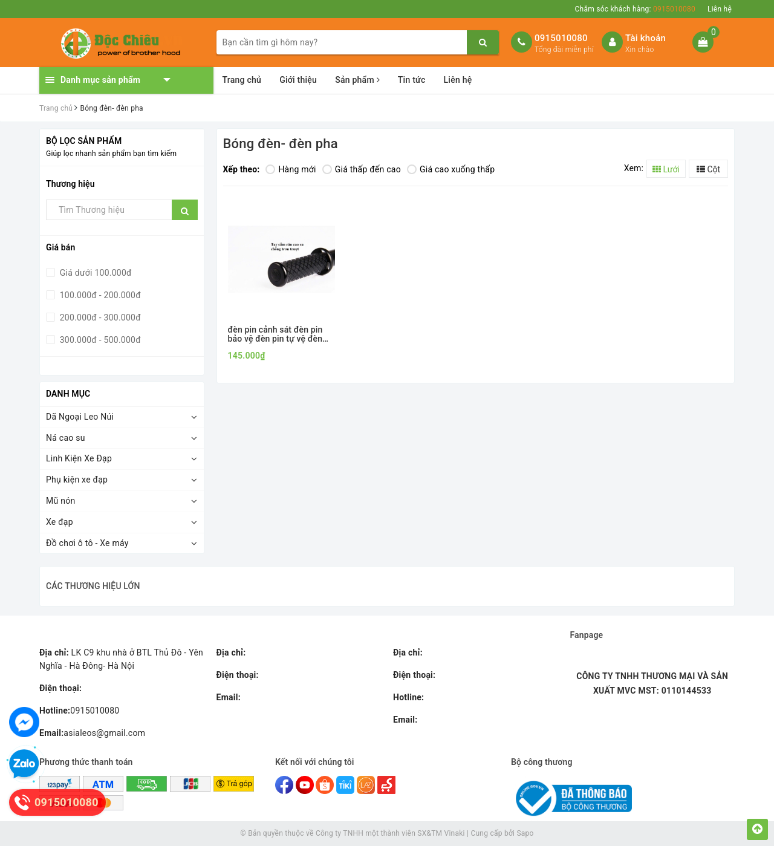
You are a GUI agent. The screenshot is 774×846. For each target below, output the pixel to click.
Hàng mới (290, 169)
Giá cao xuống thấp (451, 169)
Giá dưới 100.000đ (94, 273)
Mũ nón (60, 501)
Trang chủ (242, 80)
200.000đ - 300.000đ (99, 317)
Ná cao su (65, 438)
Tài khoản (645, 38)
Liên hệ (719, 9)
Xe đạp (59, 522)
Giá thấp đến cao (361, 169)
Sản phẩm (357, 80)
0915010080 (561, 38)
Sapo (524, 833)
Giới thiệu (298, 80)
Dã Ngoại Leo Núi (80, 416)
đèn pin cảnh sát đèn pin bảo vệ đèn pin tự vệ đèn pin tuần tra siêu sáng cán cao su (277, 334)
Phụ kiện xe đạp (77, 479)
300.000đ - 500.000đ (99, 340)
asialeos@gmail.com (92, 733)
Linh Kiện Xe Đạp (79, 458)
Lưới (666, 169)
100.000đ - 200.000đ (99, 295)
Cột (708, 169)
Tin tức (412, 80)
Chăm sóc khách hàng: (635, 9)
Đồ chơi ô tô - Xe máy (87, 543)
